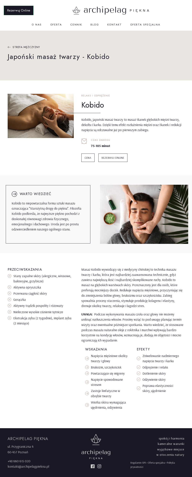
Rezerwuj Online (18, 10)
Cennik (76, 24)
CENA (88, 157)
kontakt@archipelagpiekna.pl (28, 466)
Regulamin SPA (138, 462)
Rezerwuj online (113, 157)
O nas (37, 24)
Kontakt (114, 24)
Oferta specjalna (145, 24)
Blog (95, 24)
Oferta (56, 24)
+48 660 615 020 (19, 461)
